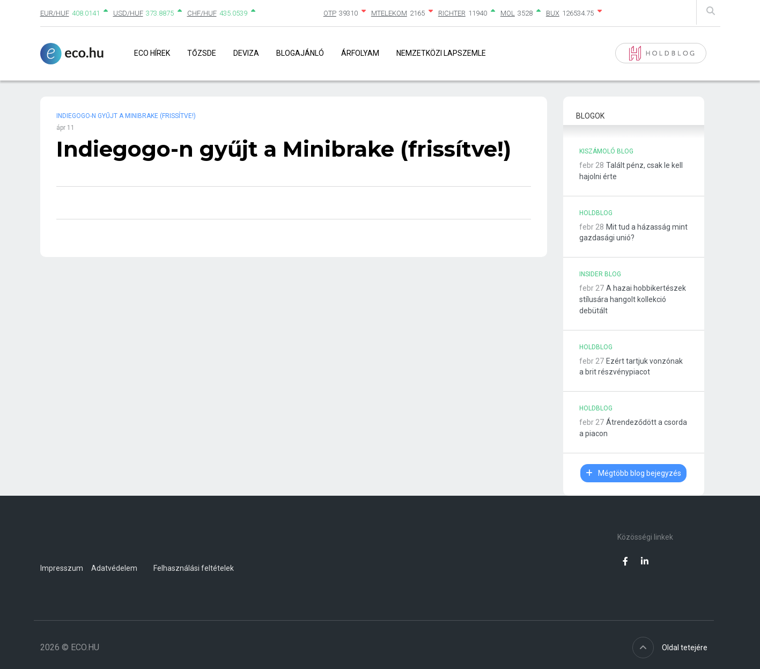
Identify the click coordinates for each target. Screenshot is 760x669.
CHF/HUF (202, 13)
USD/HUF (128, 13)
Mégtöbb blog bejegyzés (633, 473)
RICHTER (452, 13)
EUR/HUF (54, 13)
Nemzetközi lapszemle (441, 53)
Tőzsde (201, 53)
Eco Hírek (152, 53)
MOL (507, 13)
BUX (552, 13)
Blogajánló (300, 53)
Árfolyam (360, 53)
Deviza (246, 53)
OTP (329, 13)
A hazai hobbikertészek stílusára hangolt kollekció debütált (632, 299)
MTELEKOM (389, 13)
